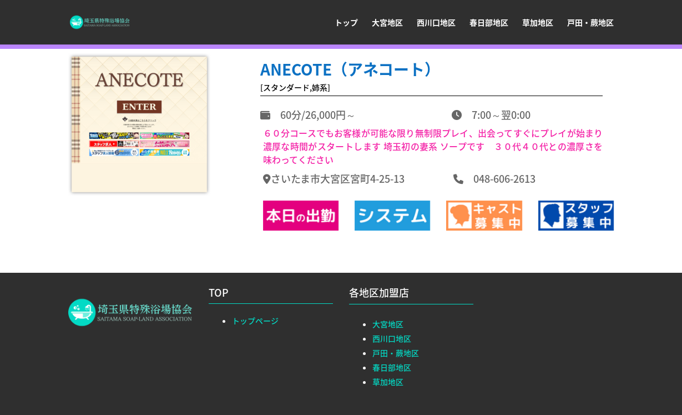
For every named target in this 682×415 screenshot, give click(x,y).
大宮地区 (387, 23)
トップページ (255, 320)
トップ (346, 23)
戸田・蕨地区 (590, 23)
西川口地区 (436, 23)
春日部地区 (488, 23)
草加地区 (537, 23)
